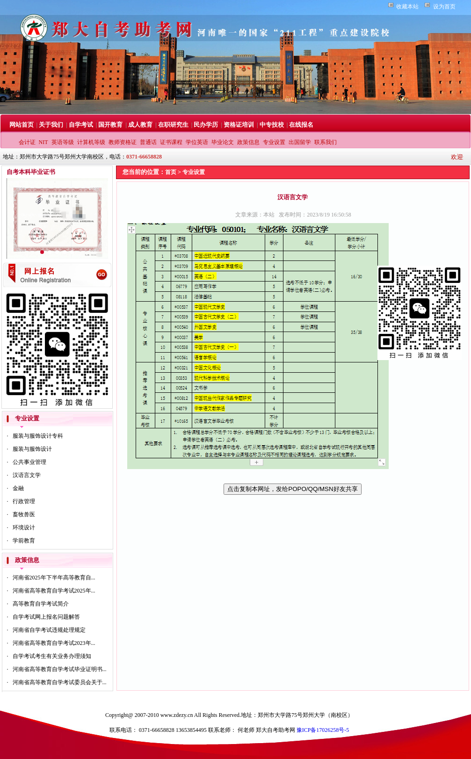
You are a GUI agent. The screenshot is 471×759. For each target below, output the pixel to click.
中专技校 (272, 124)
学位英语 (197, 142)
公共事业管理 (29, 462)
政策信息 (248, 142)
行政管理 (24, 501)
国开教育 (110, 124)
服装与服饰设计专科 (38, 436)
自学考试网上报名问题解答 (46, 617)
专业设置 (274, 142)
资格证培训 (239, 124)
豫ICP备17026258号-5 (323, 730)
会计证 (27, 142)
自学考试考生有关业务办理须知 (52, 656)
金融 (18, 488)
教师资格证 (123, 142)
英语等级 (62, 142)
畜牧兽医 (24, 514)
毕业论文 (222, 142)
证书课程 (171, 142)
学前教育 (24, 540)
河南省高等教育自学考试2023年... (54, 643)
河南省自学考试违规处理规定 (49, 630)
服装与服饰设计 (32, 449)
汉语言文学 (27, 475)
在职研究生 (173, 124)
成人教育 (140, 124)
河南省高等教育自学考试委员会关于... (60, 682)
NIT (43, 142)
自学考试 (81, 124)
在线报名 (301, 124)
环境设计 (24, 527)
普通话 (148, 142)
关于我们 (51, 124)
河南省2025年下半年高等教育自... (54, 577)
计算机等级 (91, 142)
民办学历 (206, 124)
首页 (170, 172)
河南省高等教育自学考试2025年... (54, 590)
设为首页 (444, 6)
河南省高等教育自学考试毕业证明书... (60, 669)
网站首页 (21, 124)
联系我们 (325, 142)
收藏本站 (407, 6)
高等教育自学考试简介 (41, 603)
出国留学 (300, 142)
